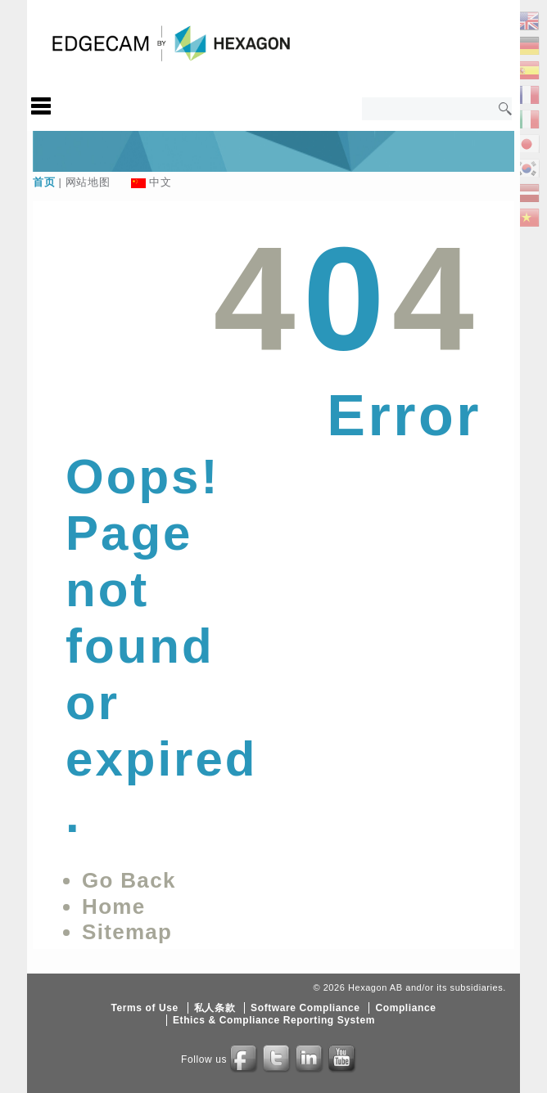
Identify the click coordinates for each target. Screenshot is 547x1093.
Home (113, 906)
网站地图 (88, 182)
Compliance (405, 1008)
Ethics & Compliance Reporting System (274, 1020)
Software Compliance (305, 1008)
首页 (44, 182)
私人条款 (214, 1008)
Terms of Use (144, 1008)
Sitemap (127, 932)
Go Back (129, 880)
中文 (160, 182)
